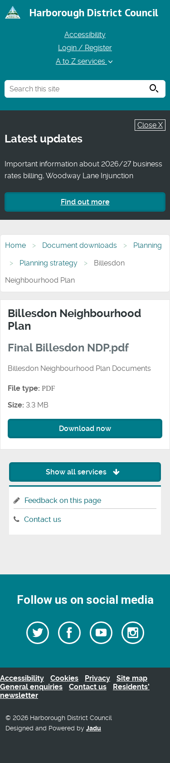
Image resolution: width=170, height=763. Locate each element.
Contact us (42, 519)
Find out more (85, 202)
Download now (85, 428)
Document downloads (79, 245)
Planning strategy (48, 263)
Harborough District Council (93, 12)
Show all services (85, 472)
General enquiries (31, 686)
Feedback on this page (62, 500)
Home (15, 245)
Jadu (93, 728)
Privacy (97, 678)
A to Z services (85, 61)
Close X (150, 125)
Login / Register (85, 47)
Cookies (64, 678)
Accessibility (85, 34)
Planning (147, 245)
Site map (132, 678)
